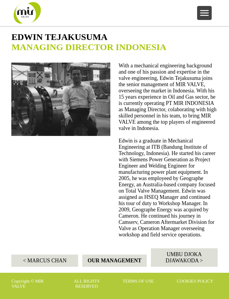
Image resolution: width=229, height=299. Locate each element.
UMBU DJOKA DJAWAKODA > (184, 257)
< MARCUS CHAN (44, 261)
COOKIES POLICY (195, 281)
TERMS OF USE (138, 281)
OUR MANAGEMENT (115, 261)
